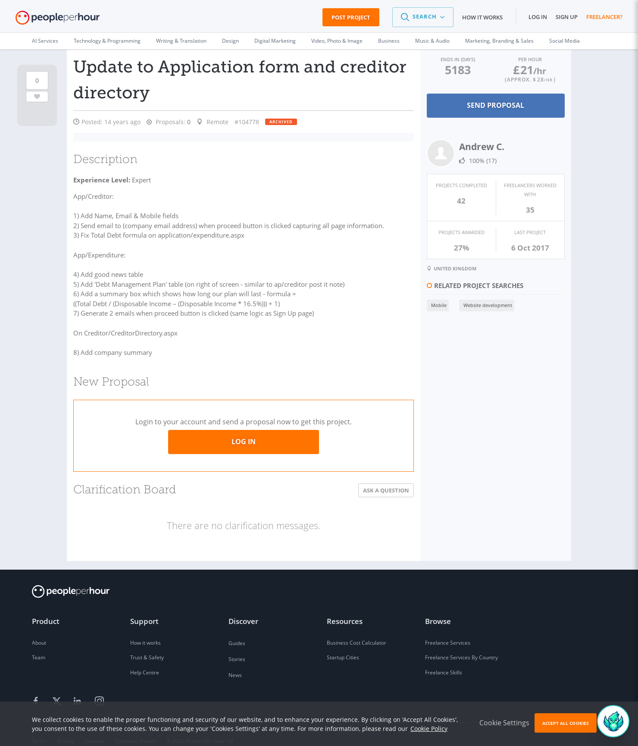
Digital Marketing (275, 40)
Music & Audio (432, 40)
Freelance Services (447, 629)
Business (389, 40)
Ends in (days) (458, 59)
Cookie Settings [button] (504, 722)
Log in (538, 17)
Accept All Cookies (565, 723)
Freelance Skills (443, 660)
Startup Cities (343, 645)
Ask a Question (386, 477)
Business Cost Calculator (356, 629)
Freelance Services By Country (461, 645)
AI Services (45, 40)
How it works (482, 17)
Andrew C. (481, 147)
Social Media (564, 40)
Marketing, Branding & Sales (499, 40)
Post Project (351, 17)
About (39, 629)
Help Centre (144, 660)
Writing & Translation (181, 40)
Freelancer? (604, 17)
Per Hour (530, 59)
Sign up (567, 17)
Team (38, 645)
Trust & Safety (147, 645)
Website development (487, 305)
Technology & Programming (107, 40)
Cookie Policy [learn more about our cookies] (428, 728)
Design (230, 40)
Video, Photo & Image (337, 40)
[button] (422, 17)
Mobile (438, 305)
